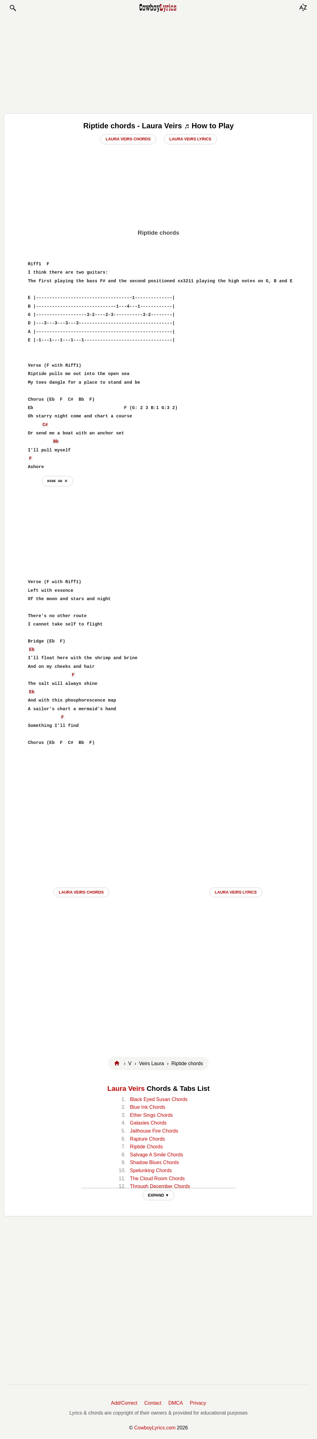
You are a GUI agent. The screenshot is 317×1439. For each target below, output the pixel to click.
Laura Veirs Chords (128, 139)
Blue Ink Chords (147, 1107)
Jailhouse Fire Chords (154, 1131)
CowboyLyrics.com (155, 1427)
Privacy (198, 1403)
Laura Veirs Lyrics (190, 139)
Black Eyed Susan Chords (159, 1099)
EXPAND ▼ (158, 1195)
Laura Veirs (126, 1088)
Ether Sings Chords (151, 1115)
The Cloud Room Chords (157, 1178)
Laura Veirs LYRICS (236, 892)
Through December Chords (160, 1186)
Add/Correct (124, 1403)
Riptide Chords (146, 1146)
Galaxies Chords (148, 1122)
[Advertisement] (158, 62)
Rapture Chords (147, 1139)
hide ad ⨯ (57, 481)
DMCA (175, 1403)
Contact (152, 1403)
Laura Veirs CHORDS (81, 892)
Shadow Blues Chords (154, 1162)
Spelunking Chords (151, 1170)
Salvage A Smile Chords (156, 1154)
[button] (13, 8)
